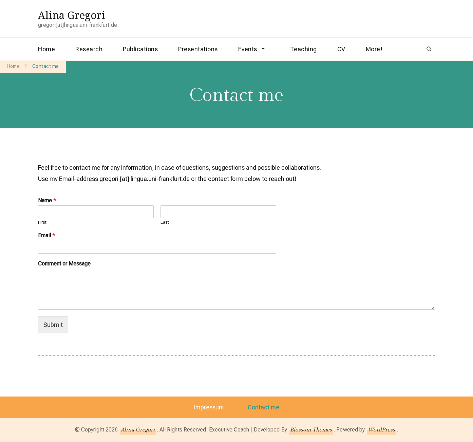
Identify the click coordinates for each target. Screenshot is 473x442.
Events (247, 49)
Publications (140, 49)
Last (164, 222)
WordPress (381, 430)
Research (88, 49)
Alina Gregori (71, 15)
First (42, 222)
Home (46, 49)
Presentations (198, 49)
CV (341, 49)
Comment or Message (64, 263)
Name (47, 200)
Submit (53, 324)
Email (46, 235)
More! (374, 49)
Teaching (303, 49)
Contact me (264, 407)
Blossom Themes (311, 430)
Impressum (208, 407)
